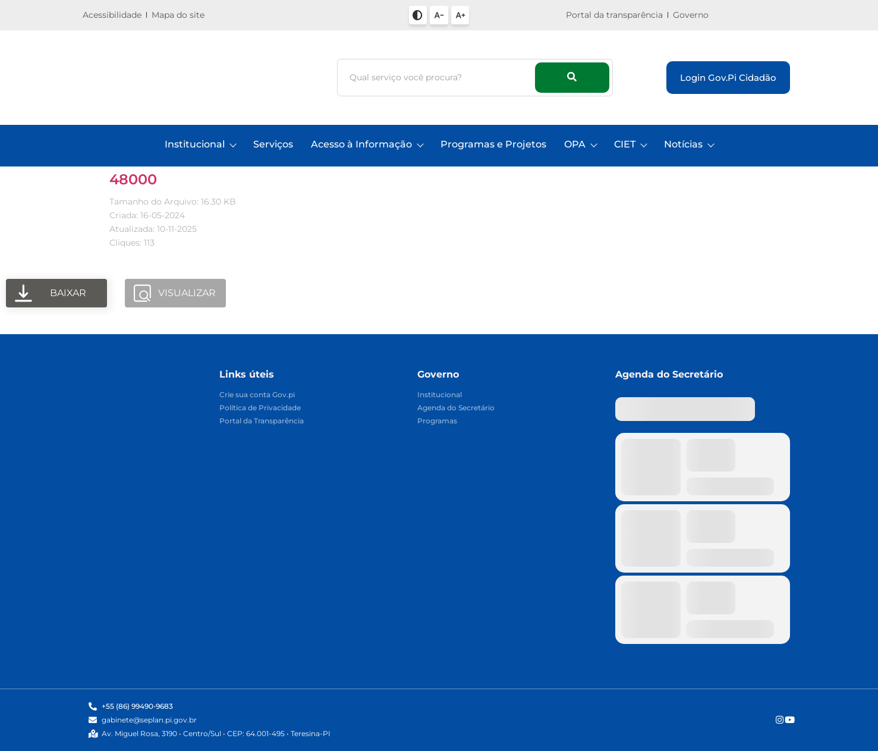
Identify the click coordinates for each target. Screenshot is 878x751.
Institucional (200, 144)
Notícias (688, 144)
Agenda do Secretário (456, 408)
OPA (580, 144)
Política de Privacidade (260, 408)
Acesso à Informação (367, 144)
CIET (630, 144)
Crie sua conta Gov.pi (257, 395)
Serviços (273, 144)
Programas (437, 421)
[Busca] (438, 77)
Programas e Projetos (493, 144)
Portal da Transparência (261, 421)
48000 (133, 179)
